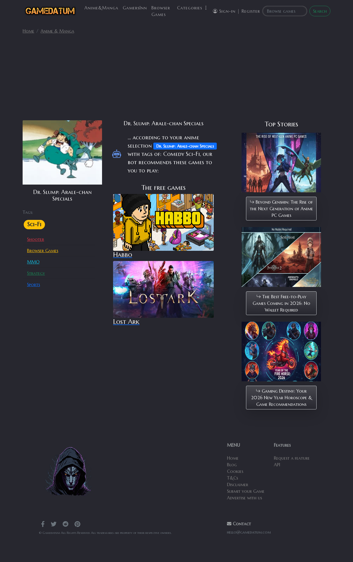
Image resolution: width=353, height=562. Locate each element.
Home (28, 31)
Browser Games (160, 11)
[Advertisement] (176, 79)
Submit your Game (245, 491)
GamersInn (135, 7)
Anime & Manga (57, 31)
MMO (33, 262)
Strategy (36, 273)
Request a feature (292, 458)
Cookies (235, 471)
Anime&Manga (101, 7)
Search (320, 11)
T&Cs (232, 478)
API (277, 464)
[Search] (284, 11)
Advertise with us (244, 497)
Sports (33, 284)
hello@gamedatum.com (249, 532)
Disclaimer (237, 484)
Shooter (35, 239)
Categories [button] (192, 7)
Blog (232, 464)
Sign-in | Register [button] (236, 11)
